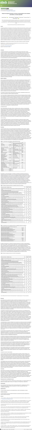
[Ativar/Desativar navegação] (1, 5)
